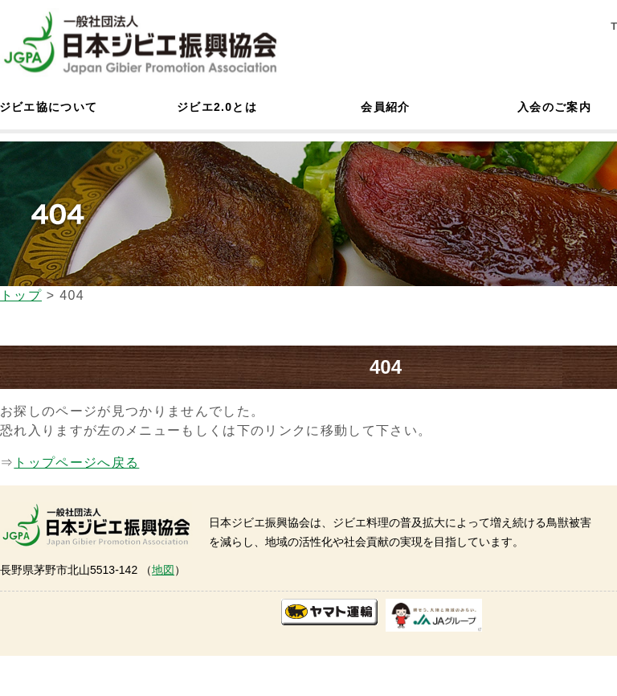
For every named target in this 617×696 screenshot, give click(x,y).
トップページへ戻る (76, 462)
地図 (163, 569)
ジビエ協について (48, 106)
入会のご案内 (554, 106)
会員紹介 (385, 106)
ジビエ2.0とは (217, 106)
